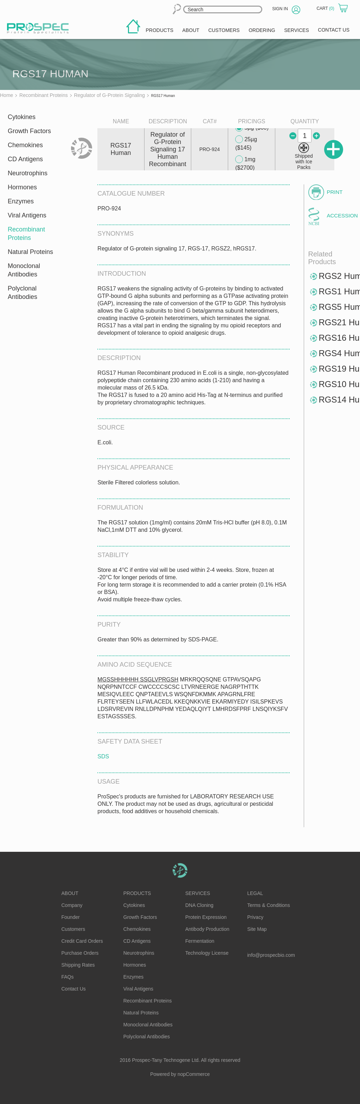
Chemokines (25, 145)
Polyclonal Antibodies (22, 292)
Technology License (207, 953)
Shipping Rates (78, 965)
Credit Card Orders (82, 941)
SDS (103, 756)
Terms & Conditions (268, 905)
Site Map (256, 929)
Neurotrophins (27, 173)
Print (335, 192)
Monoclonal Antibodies (24, 270)
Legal (255, 893)
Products (137, 893)
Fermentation (199, 941)
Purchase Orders (80, 953)
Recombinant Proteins (26, 233)
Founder (71, 917)
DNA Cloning (199, 905)
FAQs (68, 977)
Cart (325, 8)
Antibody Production (207, 929)
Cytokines (22, 116)
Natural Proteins (30, 251)
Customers (73, 929)
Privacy (255, 917)
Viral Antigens (27, 215)
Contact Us (74, 989)
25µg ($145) (246, 143)
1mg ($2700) (245, 163)
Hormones (22, 187)
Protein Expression (206, 917)
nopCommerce (194, 1074)
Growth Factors (29, 131)
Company (72, 905)
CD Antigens (25, 159)
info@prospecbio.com (271, 955)
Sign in (280, 8)
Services (197, 893)
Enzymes (21, 201)
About (70, 893)
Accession (339, 215)
